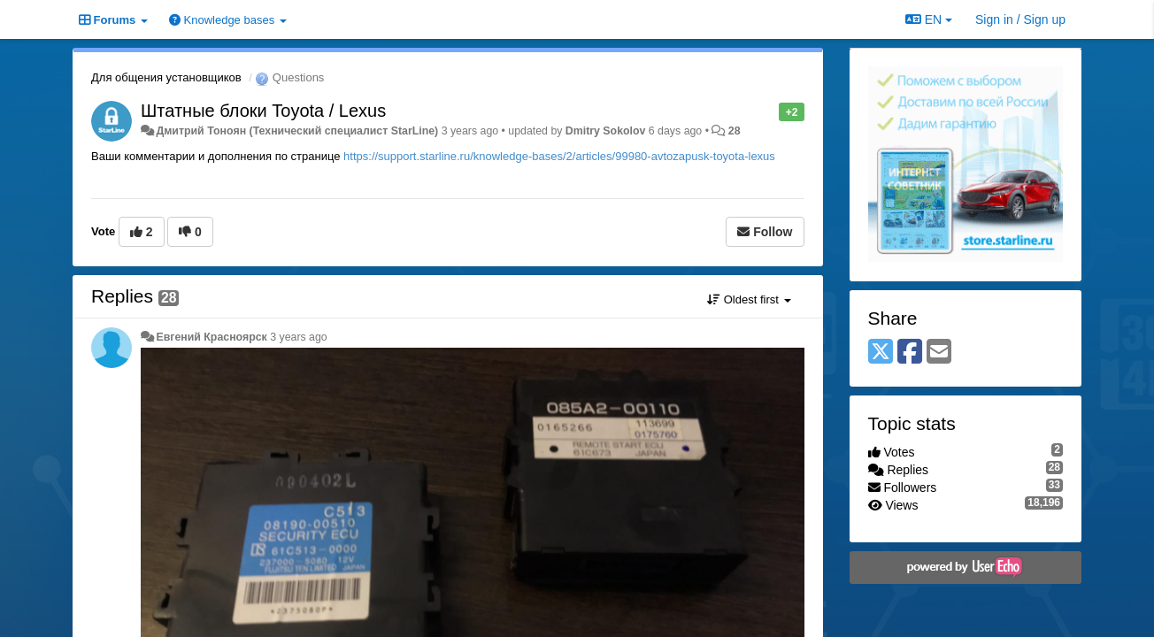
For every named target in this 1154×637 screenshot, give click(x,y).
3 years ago (298, 337)
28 (734, 131)
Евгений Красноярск (211, 337)
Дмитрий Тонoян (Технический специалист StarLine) (297, 131)
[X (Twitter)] (880, 352)
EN (928, 19)
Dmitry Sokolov (605, 131)
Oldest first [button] (748, 299)
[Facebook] (909, 352)
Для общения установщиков (166, 77)
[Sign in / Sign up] (1020, 19)
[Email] (939, 352)
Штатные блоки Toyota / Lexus (263, 110)
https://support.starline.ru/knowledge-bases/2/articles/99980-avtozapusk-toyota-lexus (559, 156)
